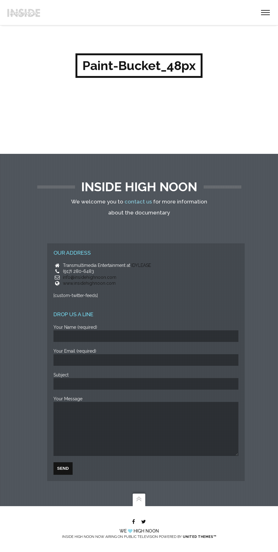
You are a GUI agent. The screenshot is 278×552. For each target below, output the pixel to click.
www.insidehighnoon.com (89, 273)
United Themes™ (199, 537)
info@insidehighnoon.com (89, 267)
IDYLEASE (141, 255)
